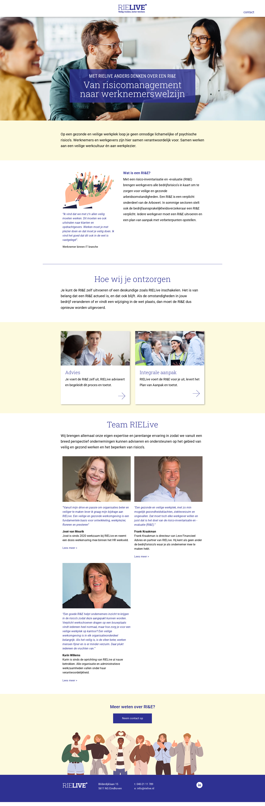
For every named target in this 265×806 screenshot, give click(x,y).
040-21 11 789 (145, 788)
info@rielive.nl (145, 792)
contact (248, 12)
